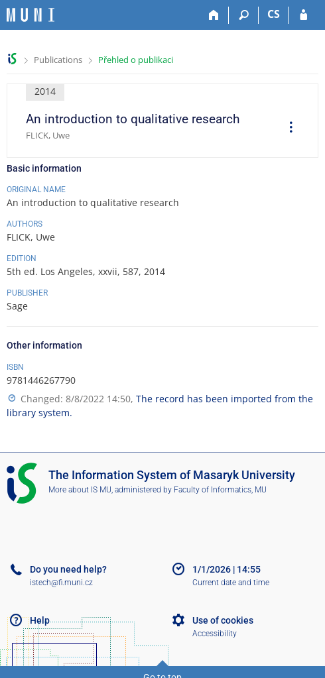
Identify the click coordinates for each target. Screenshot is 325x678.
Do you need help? (68, 569)
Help (40, 620)
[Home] (214, 15)
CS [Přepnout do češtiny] (273, 14)
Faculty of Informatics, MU (220, 489)
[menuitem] (286, 128)
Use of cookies (222, 620)
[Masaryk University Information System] (30, 15)
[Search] (244, 15)
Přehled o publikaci (135, 60)
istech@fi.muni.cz (61, 582)
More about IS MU (79, 489)
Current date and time (230, 582)
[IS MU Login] (303, 15)
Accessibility (214, 633)
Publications (58, 60)
